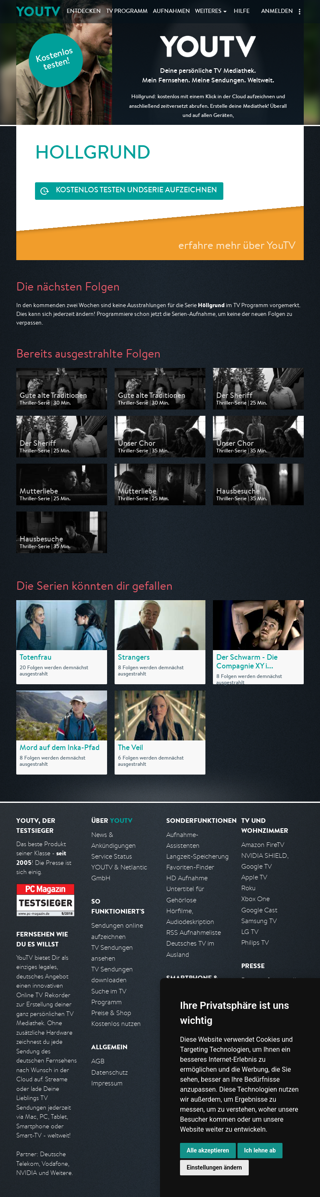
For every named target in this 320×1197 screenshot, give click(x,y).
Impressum (106, 1083)
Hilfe (242, 12)
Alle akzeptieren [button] (208, 1150)
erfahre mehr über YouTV (236, 244)
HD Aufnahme (187, 878)
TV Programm (127, 12)
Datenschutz (109, 1072)
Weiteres (208, 12)
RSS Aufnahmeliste (193, 932)
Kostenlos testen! (54, 60)
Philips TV (255, 942)
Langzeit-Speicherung (197, 856)
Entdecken (84, 12)
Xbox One (255, 898)
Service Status (111, 856)
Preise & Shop (111, 1012)
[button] (299, 11)
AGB (98, 1061)
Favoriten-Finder (190, 867)
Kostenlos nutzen (116, 1023)
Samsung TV (259, 920)
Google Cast (259, 910)
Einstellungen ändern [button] (214, 1167)
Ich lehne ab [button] (260, 1150)
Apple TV (254, 877)
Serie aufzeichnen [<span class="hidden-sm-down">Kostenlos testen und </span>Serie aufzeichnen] (136, 190)
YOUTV (38, 11)
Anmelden (277, 12)
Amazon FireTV (262, 844)
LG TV (249, 931)
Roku (248, 888)
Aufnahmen (171, 12)
